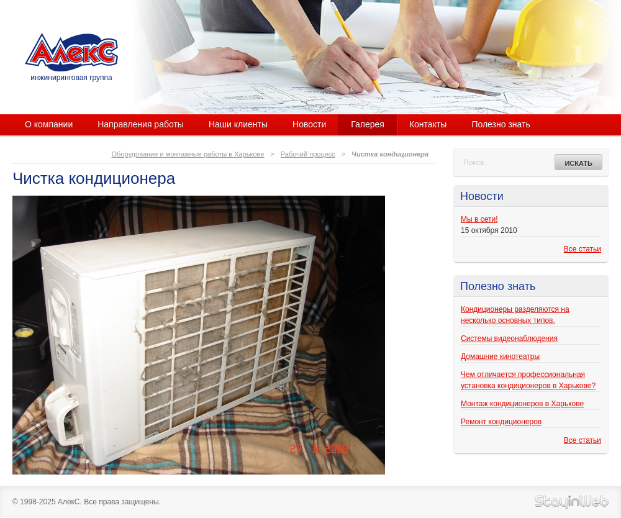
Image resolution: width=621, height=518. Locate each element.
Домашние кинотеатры (500, 356)
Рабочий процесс (308, 154)
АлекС (71, 52)
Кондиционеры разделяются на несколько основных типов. (515, 315)
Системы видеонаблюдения (509, 338)
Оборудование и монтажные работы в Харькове (188, 154)
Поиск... (476, 162)
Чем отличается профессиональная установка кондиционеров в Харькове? (528, 380)
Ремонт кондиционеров (501, 421)
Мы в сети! (479, 219)
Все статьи (582, 249)
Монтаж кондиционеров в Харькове (522, 403)
